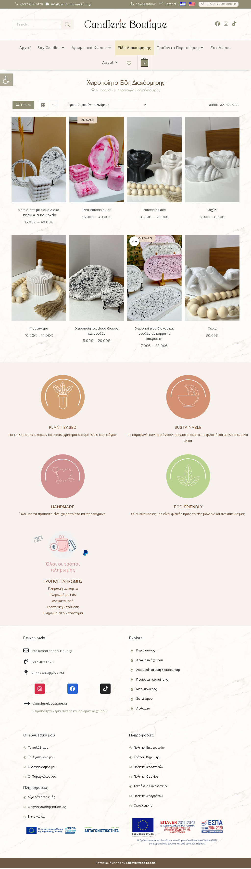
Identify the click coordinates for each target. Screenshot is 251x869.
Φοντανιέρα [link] (39, 329)
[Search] (67, 25)
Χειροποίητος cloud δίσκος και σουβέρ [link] (96, 331)
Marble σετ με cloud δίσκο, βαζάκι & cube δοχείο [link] (39, 213)
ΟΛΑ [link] (235, 105)
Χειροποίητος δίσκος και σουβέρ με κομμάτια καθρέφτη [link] (154, 334)
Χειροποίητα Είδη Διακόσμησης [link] (139, 90)
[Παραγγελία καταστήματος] (105, 105)
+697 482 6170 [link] (31, 4)
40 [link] (228, 105)
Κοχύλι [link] (212, 210)
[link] (6, 79)
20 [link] (222, 105)
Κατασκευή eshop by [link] (125, 864)
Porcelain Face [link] (154, 210)
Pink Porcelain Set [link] (97, 210)
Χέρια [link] (212, 329)
